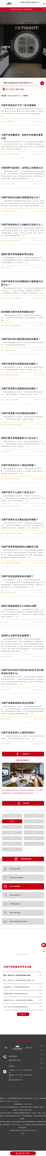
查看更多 (23, 1014)
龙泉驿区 (43, 1054)
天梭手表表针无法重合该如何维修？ (19, 519)
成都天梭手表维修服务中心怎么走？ (19, 438)
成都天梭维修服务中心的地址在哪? (19, 606)
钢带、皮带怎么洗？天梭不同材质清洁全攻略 (16, 975)
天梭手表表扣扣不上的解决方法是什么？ (22, 224)
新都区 (42, 1059)
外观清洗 (34, 827)
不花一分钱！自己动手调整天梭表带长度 (15, 1007)
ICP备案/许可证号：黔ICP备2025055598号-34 (23, 1130)
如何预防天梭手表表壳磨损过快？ (18, 312)
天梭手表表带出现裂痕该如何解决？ (19, 364)
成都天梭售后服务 (26, 859)
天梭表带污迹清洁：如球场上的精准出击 (22, 168)
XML (23, 1133)
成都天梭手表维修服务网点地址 (17, 254)
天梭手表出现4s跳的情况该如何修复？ (20, 339)
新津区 (42, 1067)
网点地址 (12, 849)
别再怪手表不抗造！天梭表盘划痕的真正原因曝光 (18, 1000)
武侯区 (42, 1050)
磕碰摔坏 (12, 843)
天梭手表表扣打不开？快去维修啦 (18, 105)
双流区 (42, 1063)
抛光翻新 (34, 832)
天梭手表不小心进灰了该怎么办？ (18, 492)
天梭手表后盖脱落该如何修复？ (17, 576)
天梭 (12, 827)
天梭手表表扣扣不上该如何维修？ (18, 465)
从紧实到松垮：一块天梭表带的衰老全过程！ (16, 987)
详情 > (37, 793)
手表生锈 (12, 832)
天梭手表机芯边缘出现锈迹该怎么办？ (21, 197)
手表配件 (34, 821)
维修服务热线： (23, 1115)
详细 (25, 149)
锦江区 (42, 1045)
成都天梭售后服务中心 (30, 2)
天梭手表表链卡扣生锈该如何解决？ (19, 413)
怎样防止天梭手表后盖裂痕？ (16, 635)
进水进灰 (34, 838)
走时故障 (34, 815)
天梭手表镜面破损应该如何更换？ (18, 703)
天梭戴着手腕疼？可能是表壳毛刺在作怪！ (16, 993)
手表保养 (12, 821)
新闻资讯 (12, 838)
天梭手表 (12, 815)
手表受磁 (34, 843)
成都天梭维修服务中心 (14, 95)
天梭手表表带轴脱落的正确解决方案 (19, 547)
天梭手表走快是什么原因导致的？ (18, 732)
